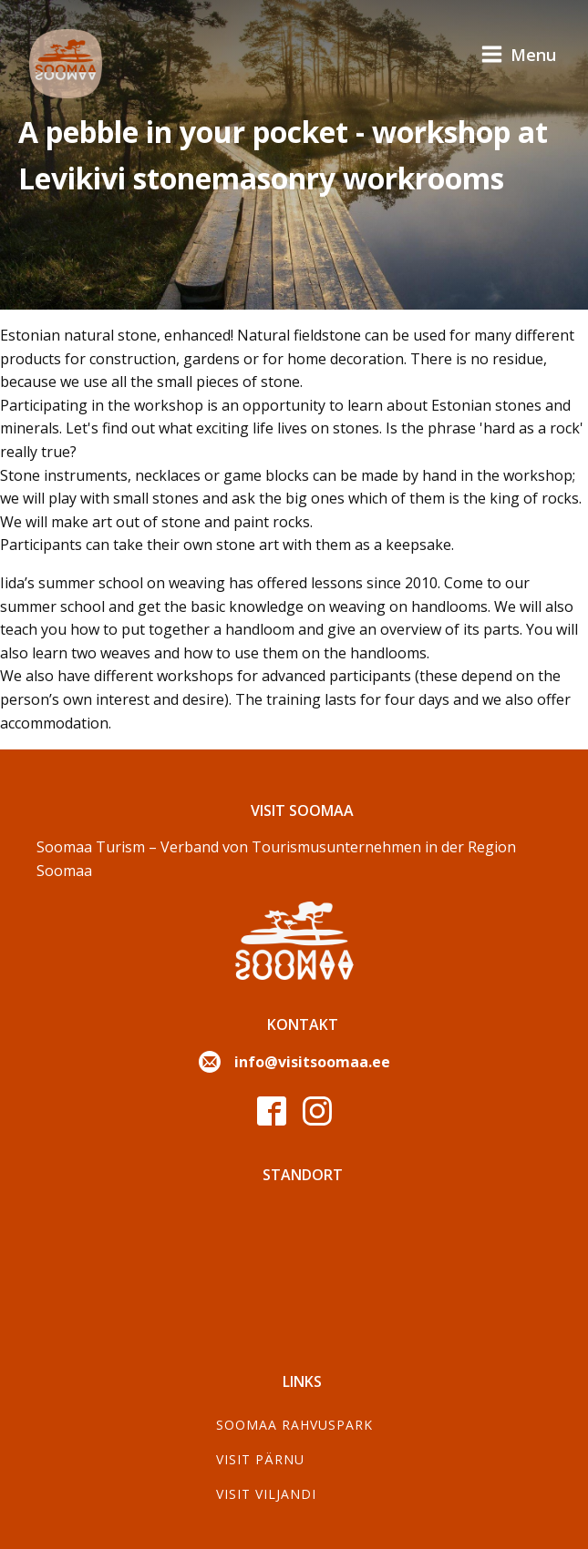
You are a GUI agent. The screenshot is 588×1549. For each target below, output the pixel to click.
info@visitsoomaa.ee (312, 1062)
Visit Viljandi (266, 1494)
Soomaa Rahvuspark (294, 1424)
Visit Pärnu (260, 1459)
